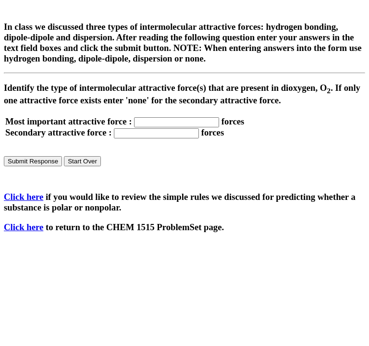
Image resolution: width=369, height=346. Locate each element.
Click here (23, 197)
